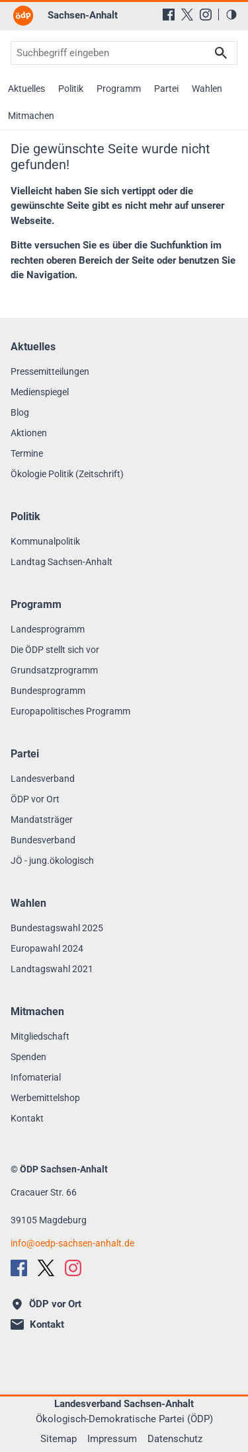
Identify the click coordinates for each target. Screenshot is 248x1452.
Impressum (112, 1439)
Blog (20, 412)
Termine (27, 453)
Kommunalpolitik (45, 541)
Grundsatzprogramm (54, 670)
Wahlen (207, 88)
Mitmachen (31, 115)
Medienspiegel (40, 392)
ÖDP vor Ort (35, 799)
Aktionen (29, 433)
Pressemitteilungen (50, 371)
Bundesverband (43, 840)
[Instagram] (206, 14)
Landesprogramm (48, 629)
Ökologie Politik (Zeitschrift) (67, 474)
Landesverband (43, 778)
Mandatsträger (42, 819)
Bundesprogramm (48, 690)
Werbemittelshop (45, 1097)
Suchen (220, 53)
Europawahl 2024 (47, 948)
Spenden (28, 1056)
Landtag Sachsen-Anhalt (61, 561)
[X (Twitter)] (187, 14)
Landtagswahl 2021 (52, 969)
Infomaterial (36, 1077)
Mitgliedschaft (40, 1036)
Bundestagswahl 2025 (57, 928)
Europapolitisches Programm (70, 711)
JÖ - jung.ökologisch (52, 860)
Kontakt (27, 1118)
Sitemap (58, 1439)
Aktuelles (26, 88)
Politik (70, 88)
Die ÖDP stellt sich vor (55, 649)
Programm (119, 88)
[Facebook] (169, 14)
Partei (166, 88)
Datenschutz (174, 1439)
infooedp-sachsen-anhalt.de (72, 1243)
